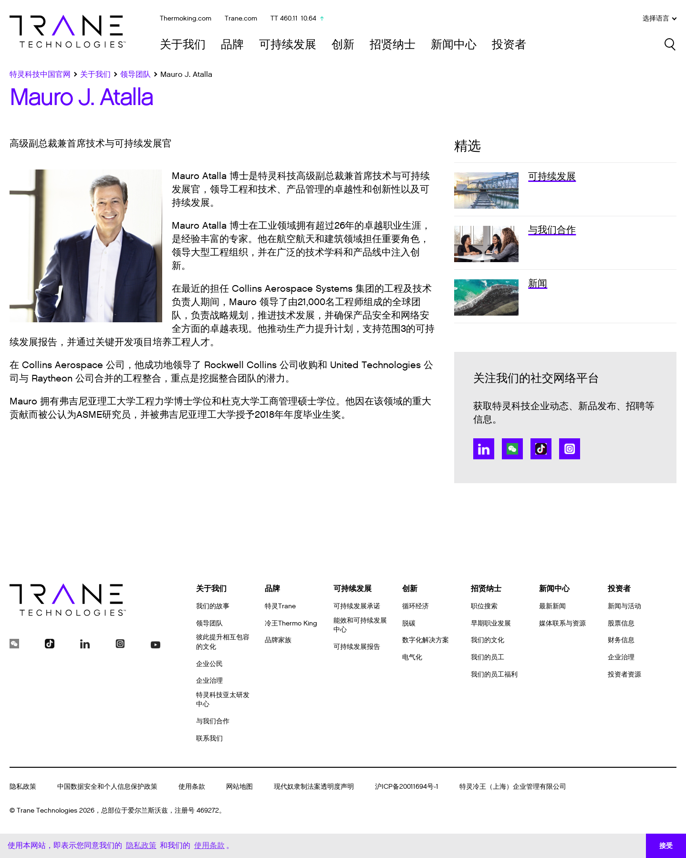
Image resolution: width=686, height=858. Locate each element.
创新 (343, 45)
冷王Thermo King (291, 623)
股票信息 (621, 623)
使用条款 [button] (209, 845)
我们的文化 (487, 640)
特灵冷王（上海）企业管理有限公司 (512, 786)
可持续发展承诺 (356, 606)
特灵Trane (280, 606)
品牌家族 (278, 640)
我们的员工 (487, 657)
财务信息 (621, 640)
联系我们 (209, 738)
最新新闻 (552, 606)
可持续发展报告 (356, 646)
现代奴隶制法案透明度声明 (314, 786)
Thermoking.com (185, 18)
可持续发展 (287, 45)
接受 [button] (666, 845)
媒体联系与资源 (562, 623)
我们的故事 (212, 606)
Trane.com (241, 18)
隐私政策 (23, 786)
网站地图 (239, 786)
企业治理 (209, 680)
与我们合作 (212, 721)
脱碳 (409, 623)
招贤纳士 (393, 45)
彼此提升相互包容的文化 (222, 642)
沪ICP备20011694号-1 (406, 786)
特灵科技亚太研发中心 (222, 699)
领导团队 (209, 623)
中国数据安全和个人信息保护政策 (107, 786)
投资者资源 (624, 674)
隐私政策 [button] (141, 845)
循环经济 (415, 606)
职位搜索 (484, 606)
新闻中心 (454, 45)
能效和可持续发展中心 (360, 625)
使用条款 (191, 786)
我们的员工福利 (494, 674)
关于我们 (183, 45)
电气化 (412, 657)
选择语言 (659, 18)
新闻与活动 (624, 606)
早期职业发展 (491, 623)
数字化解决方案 (425, 640)
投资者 (509, 45)
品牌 (232, 45)
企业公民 (209, 663)
